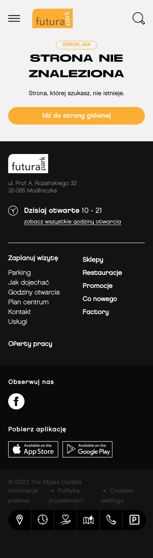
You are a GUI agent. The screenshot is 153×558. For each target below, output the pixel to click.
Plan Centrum (28, 302)
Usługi (17, 322)
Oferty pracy (30, 344)
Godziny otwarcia (34, 293)
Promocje (97, 286)
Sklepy (92, 260)
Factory (95, 312)
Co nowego (99, 299)
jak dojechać (28, 283)
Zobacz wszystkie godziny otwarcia (72, 222)
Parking (19, 273)
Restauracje (102, 273)
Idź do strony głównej (76, 116)
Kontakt (19, 312)
